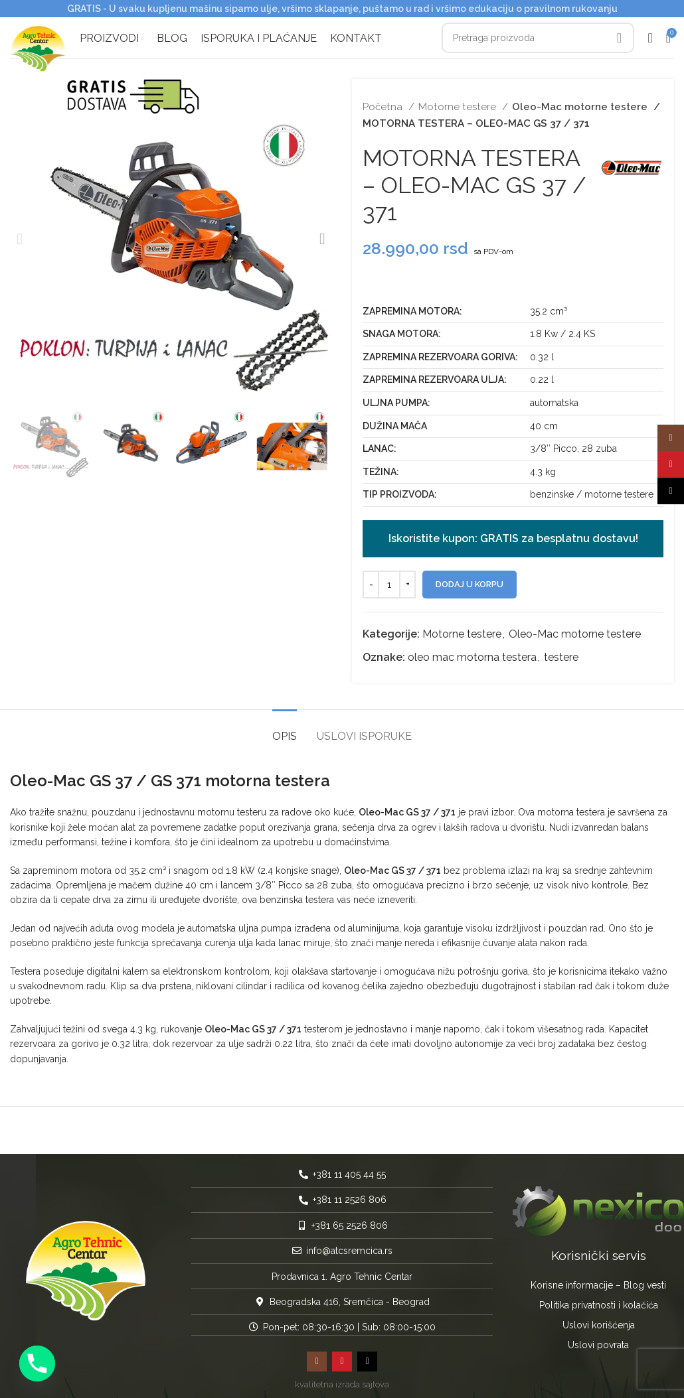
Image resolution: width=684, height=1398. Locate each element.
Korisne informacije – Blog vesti (598, 1280)
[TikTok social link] (367, 1357)
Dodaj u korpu (469, 580)
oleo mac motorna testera (472, 653)
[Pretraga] (538, 36)
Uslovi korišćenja (598, 1320)
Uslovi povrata (598, 1340)
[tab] (284, 725)
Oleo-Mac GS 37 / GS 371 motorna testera (170, 776)
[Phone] (37, 1363)
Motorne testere (458, 103)
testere (561, 653)
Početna (384, 103)
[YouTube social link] (342, 1357)
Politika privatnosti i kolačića (598, 1300)
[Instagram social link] (317, 1357)
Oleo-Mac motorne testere (577, 103)
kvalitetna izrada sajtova (342, 1380)
